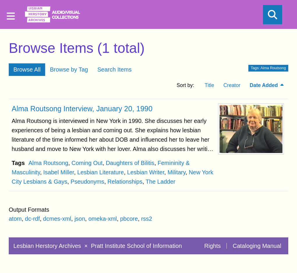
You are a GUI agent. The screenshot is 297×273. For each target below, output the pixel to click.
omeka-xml (102, 218)
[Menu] (11, 16)
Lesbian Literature (100, 172)
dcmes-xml (57, 218)
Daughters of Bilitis (130, 163)
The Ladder (160, 181)
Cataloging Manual (257, 246)
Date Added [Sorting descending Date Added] (264, 85)
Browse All (26, 69)
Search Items (114, 69)
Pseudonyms (87, 181)
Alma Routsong (48, 163)
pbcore (129, 218)
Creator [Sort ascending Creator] (231, 85)
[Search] (272, 14)
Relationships (124, 181)
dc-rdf (32, 218)
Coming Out (87, 163)
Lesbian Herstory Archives (48, 246)
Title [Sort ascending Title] (209, 85)
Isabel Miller (58, 172)
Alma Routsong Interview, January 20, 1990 (82, 109)
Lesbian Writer (145, 172)
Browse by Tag (69, 69)
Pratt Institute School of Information (136, 246)
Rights (212, 246)
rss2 (146, 218)
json (80, 218)
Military (176, 172)
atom (15, 218)
